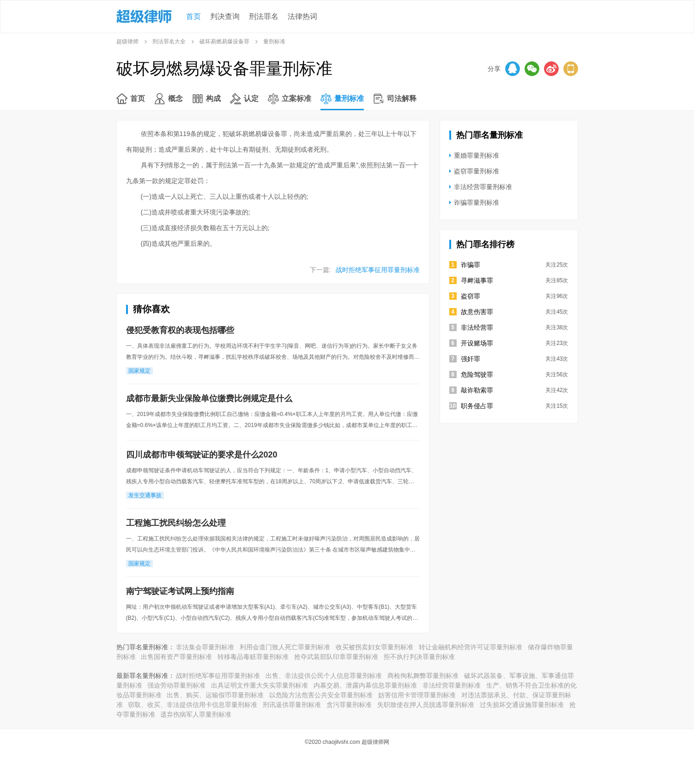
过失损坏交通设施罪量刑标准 (522, 704)
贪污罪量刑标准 (349, 704)
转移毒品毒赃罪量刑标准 (253, 656)
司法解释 (401, 98)
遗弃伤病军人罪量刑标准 (195, 714)
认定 (251, 98)
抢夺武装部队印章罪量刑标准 (336, 656)
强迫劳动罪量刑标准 (176, 685)
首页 (193, 16)
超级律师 (127, 41)
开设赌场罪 (477, 343)
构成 (213, 98)
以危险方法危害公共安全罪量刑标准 (321, 695)
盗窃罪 (470, 296)
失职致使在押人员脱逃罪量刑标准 (425, 704)
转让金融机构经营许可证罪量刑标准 (470, 647)
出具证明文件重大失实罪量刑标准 (259, 685)
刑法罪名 (263, 16)
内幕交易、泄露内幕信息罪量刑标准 (365, 685)
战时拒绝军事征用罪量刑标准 (378, 269)
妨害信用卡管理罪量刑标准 (417, 695)
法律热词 (302, 16)
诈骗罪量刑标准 (476, 202)
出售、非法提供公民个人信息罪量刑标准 (324, 675)
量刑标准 (349, 98)
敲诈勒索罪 (477, 390)
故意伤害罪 (477, 311)
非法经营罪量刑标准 (483, 186)
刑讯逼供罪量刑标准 (292, 704)
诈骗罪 (470, 264)
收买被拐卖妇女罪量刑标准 (374, 647)
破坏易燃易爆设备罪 (224, 41)
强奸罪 (470, 358)
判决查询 (225, 16)
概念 (175, 98)
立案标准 (296, 98)
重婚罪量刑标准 (476, 155)
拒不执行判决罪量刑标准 (419, 656)
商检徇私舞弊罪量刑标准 (423, 675)
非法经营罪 (477, 327)
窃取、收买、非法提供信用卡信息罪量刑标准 (192, 704)
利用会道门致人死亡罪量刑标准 (285, 647)
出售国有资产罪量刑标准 (176, 656)
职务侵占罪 (477, 406)
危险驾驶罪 (477, 374)
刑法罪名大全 (169, 41)
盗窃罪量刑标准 (476, 171)
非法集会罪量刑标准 (205, 647)
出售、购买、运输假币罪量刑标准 (215, 695)
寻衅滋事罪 (477, 280)
